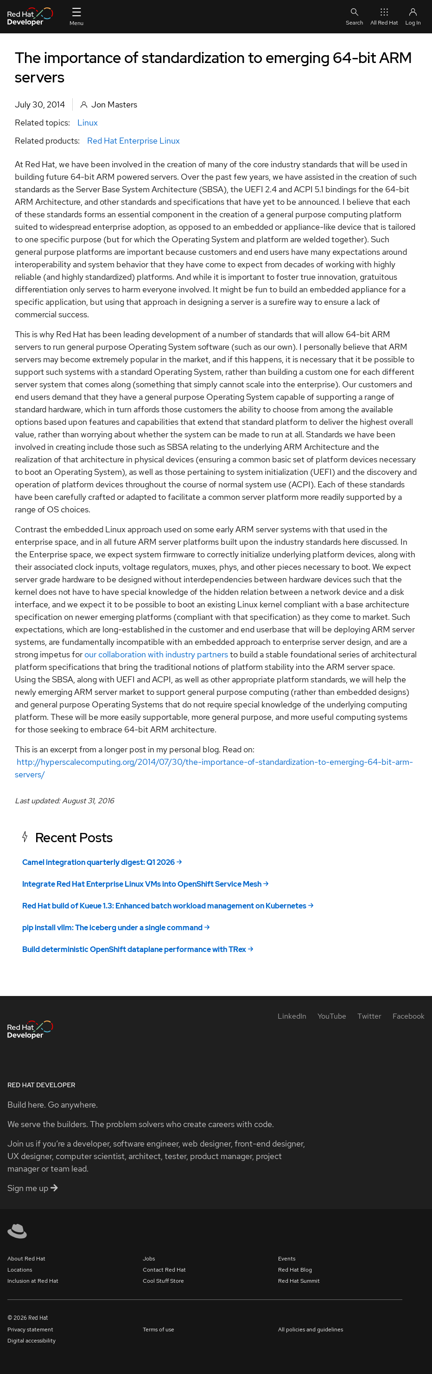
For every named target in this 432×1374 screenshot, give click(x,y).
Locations (19, 1269)
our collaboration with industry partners (156, 654)
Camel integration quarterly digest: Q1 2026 (98, 862)
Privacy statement (30, 1329)
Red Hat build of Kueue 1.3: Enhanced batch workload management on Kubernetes (164, 906)
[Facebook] (409, 1016)
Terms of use (158, 1329)
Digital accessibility (31, 1340)
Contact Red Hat (164, 1269)
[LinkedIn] (292, 1016)
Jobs (149, 1258)
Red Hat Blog (295, 1269)
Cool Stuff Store (163, 1281)
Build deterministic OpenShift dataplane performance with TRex (134, 949)
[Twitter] (369, 1016)
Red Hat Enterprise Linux (133, 140)
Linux (87, 122)
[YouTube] (332, 1016)
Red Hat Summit (299, 1281)
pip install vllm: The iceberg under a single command (112, 928)
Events (286, 1258)
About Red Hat (26, 1258)
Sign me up (32, 1188)
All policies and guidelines (310, 1329)
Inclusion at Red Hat (32, 1281)
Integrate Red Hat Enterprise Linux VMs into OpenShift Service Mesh (141, 884)
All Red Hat (384, 16)
